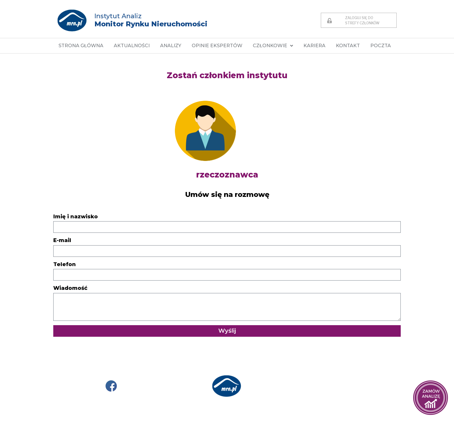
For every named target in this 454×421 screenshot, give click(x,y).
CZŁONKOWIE (273, 46)
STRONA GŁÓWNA (80, 45)
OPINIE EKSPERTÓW (217, 45)
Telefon (64, 264)
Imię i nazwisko (75, 216)
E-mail (62, 240)
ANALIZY (170, 45)
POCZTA (380, 45)
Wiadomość (70, 288)
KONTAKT (348, 45)
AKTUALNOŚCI (132, 45)
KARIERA (314, 45)
